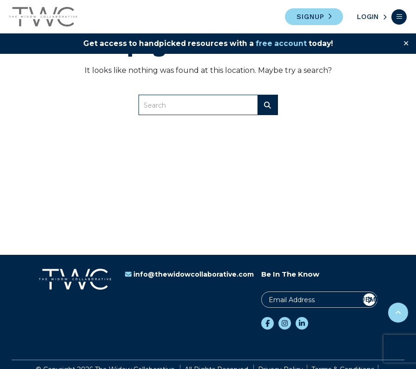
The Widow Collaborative (43, 16)
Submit (369, 299)
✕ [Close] (406, 43)
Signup (310, 17)
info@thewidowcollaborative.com (189, 274)
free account (282, 43)
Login (367, 17)
